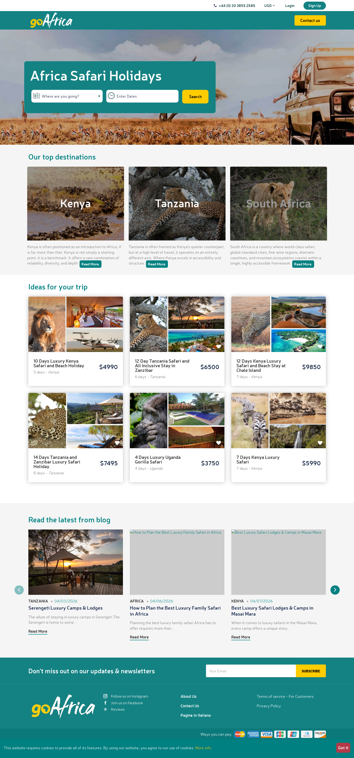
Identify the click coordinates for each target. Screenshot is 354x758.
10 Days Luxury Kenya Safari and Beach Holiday (58, 363)
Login (290, 5)
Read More (37, 631)
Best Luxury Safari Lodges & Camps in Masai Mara (272, 611)
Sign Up (314, 5)
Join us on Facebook (123, 703)
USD (269, 5)
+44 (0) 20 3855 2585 (237, 5)
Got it (343, 747)
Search (195, 96)
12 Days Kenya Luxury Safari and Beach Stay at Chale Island (261, 365)
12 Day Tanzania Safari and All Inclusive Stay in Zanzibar (162, 365)
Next (335, 590)
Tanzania (177, 203)
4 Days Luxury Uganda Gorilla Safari (158, 459)
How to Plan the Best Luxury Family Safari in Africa (175, 611)
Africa (137, 600)
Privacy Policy (269, 705)
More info (203, 747)
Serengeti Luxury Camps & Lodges (65, 608)
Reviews (114, 709)
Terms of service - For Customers (285, 696)
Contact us (310, 20)
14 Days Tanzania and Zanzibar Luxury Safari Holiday (56, 461)
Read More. (90, 264)
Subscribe (311, 671)
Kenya (75, 203)
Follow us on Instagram (125, 696)
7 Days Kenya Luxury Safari (258, 459)
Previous (19, 590)
